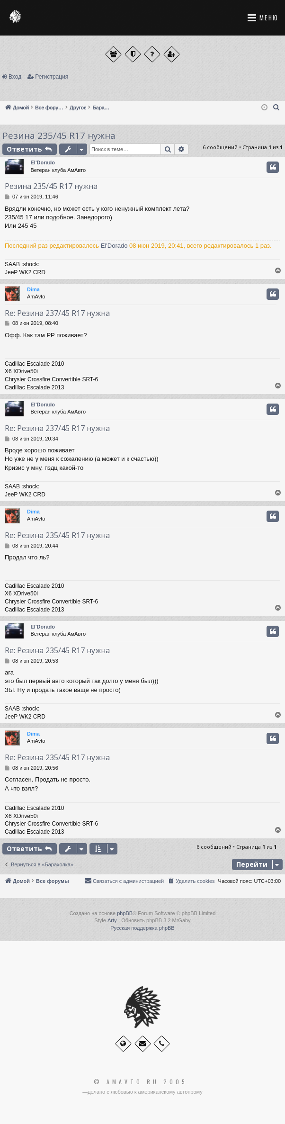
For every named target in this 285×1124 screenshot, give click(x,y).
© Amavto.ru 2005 (140, 1082)
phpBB (125, 913)
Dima (33, 289)
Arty (112, 920)
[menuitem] (276, 107)
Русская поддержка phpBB (142, 928)
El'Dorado (43, 162)
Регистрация (51, 76)
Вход (15, 76)
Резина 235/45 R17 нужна (59, 135)
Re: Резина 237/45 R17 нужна (57, 313)
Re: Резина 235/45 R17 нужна (57, 535)
